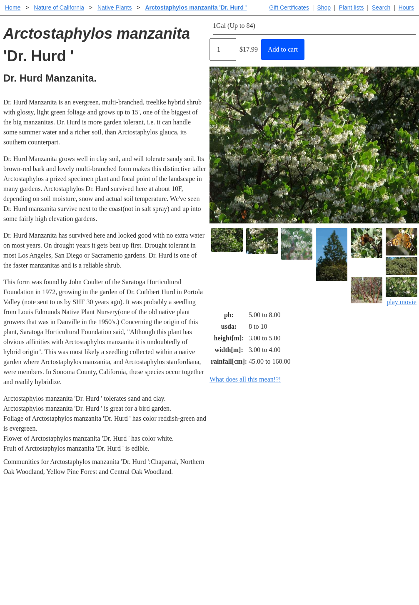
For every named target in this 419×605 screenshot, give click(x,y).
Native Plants (114, 7)
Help (217, 508)
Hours (406, 7)
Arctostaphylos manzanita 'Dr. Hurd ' (196, 7)
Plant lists (351, 7)
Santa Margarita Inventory (349, 508)
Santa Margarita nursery (346, 522)
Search (381, 7)
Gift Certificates (289, 7)
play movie (401, 291)
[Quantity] (223, 49)
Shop (324, 7)
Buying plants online (239, 522)
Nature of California (59, 7)
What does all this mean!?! (245, 379)
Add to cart (283, 49)
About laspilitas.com (341, 535)
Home (12, 7)
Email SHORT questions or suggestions (159, 578)
